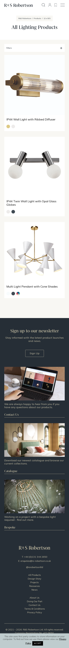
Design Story (34, 578)
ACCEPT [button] (37, 643)
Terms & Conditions (34, 608)
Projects (34, 582)
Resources (34, 586)
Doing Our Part (34, 601)
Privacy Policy (34, 612)
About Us (34, 597)
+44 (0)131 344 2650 (35, 556)
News (34, 589)
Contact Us (34, 605)
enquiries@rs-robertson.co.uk (36, 560)
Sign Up (34, 353)
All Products (34, 575)
